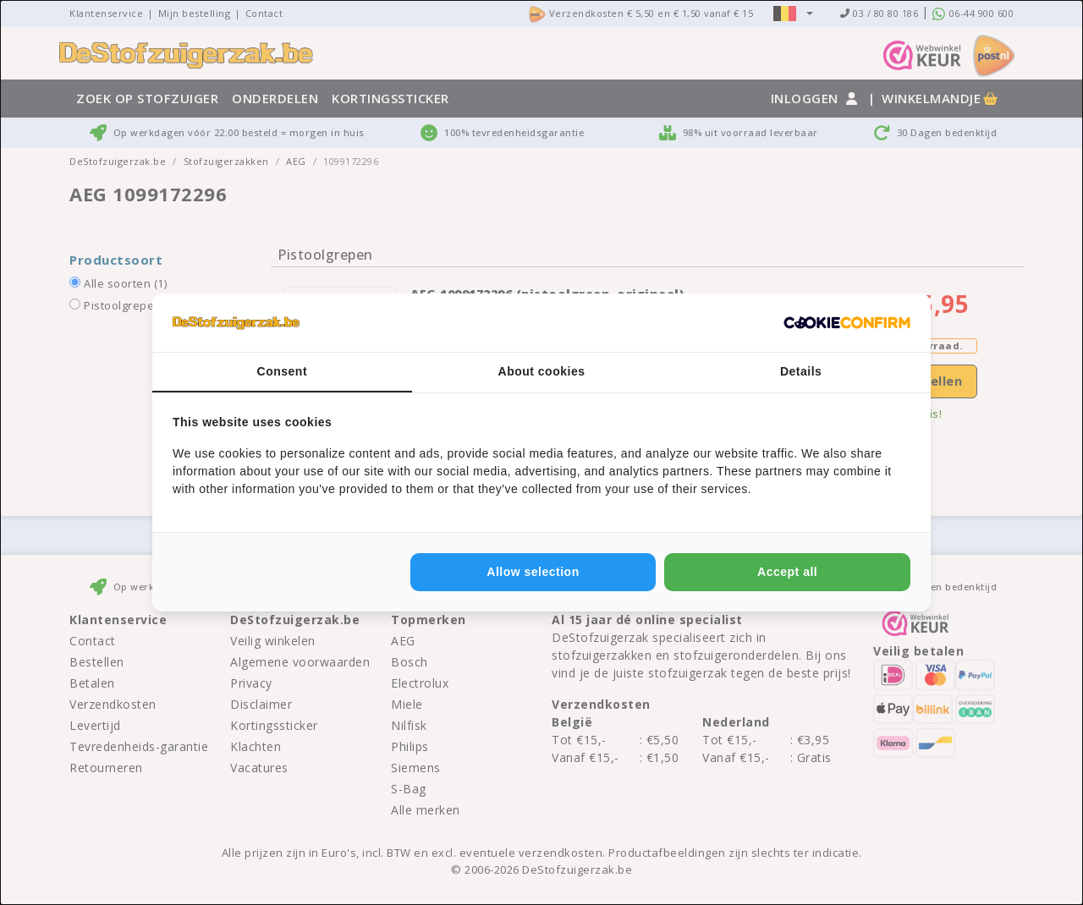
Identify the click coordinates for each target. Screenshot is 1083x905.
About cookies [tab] (541, 371)
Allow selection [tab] (533, 572)
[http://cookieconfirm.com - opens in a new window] (846, 323)
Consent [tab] (282, 371)
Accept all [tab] (787, 572)
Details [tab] (801, 371)
